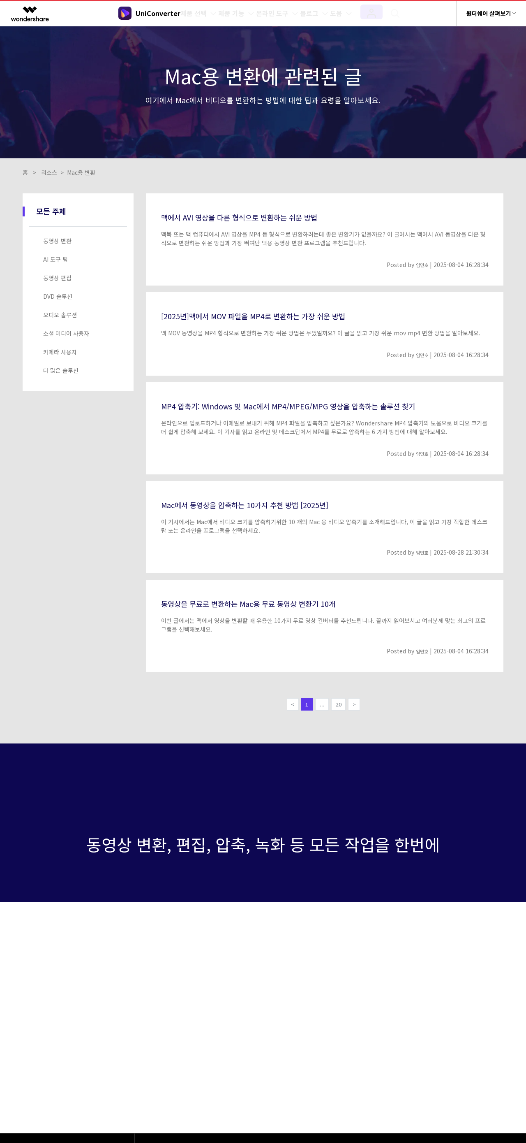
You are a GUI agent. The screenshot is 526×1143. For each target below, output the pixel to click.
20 (341, 706)
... (321, 706)
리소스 (49, 172)
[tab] (80, 241)
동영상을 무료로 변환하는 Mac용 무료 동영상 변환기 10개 (269, 602)
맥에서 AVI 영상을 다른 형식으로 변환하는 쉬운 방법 (258, 216)
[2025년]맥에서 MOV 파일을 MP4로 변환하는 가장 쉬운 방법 (275, 315)
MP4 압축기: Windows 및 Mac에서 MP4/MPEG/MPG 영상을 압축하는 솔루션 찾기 (318, 405)
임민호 (420, 264)
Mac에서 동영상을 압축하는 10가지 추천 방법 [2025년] (264, 504)
